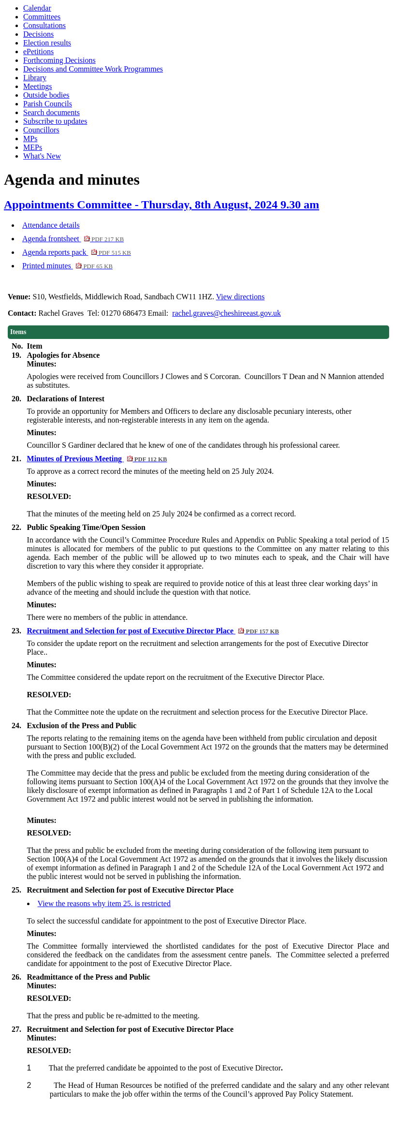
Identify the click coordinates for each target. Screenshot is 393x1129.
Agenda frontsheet (73, 239)
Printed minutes (67, 266)
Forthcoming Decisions (59, 60)
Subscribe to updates (55, 121)
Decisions (38, 34)
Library (34, 77)
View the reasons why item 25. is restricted (104, 903)
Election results (47, 43)
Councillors (41, 130)
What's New (42, 156)
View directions (240, 297)
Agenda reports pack (76, 252)
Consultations (44, 25)
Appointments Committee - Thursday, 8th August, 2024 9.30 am (161, 204)
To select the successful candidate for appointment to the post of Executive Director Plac (164, 921)
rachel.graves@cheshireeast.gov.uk (226, 313)
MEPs (32, 147)
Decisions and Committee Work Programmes (93, 69)
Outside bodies (46, 95)
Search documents (51, 112)
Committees (41, 17)
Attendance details (51, 225)
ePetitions (38, 51)
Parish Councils (47, 104)
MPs (30, 138)
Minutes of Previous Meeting (97, 459)
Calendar (37, 8)
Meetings (37, 86)
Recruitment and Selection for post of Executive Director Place (153, 631)
